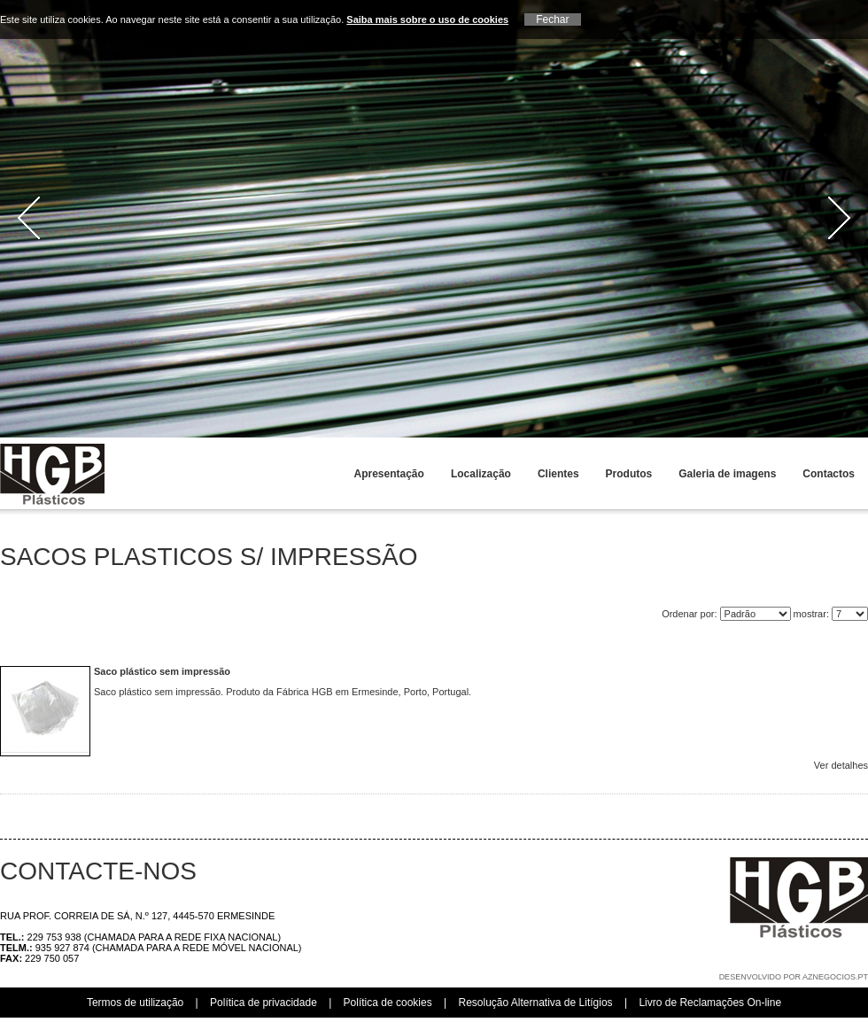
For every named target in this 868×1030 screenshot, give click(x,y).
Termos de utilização (135, 1002)
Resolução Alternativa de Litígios (535, 1002)
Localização (481, 474)
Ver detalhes (841, 765)
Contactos (828, 474)
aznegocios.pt (835, 976)
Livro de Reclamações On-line (710, 1002)
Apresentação (389, 474)
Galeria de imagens (727, 474)
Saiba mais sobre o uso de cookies (427, 19)
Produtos (629, 474)
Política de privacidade (263, 1002)
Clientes (558, 474)
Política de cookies (388, 1002)
